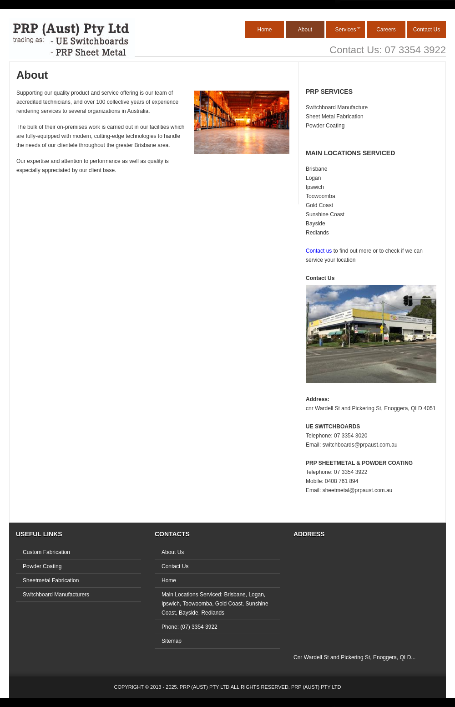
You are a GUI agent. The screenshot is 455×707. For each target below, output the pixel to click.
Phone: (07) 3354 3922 (189, 627)
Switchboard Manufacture (337, 107)
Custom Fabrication (46, 552)
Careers (386, 29)
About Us (173, 552)
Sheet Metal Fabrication (335, 116)
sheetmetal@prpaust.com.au (358, 490)
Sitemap (172, 641)
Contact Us (426, 29)
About (305, 29)
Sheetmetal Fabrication (51, 580)
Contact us (319, 251)
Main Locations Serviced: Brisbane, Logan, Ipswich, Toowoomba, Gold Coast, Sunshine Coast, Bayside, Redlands (215, 603)
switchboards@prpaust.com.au (360, 445)
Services (343, 29)
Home (264, 29)
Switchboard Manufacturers (56, 594)
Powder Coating (325, 125)
